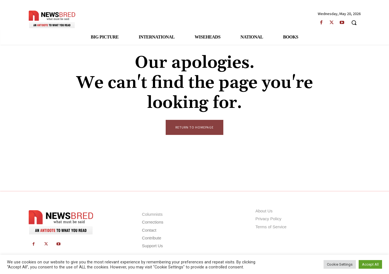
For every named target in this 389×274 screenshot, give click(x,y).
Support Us (152, 245)
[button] (354, 22)
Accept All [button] (370, 264)
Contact (149, 230)
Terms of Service (271, 226)
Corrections (152, 222)
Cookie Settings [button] (340, 264)
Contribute (151, 238)
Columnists (152, 214)
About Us (264, 211)
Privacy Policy (268, 219)
